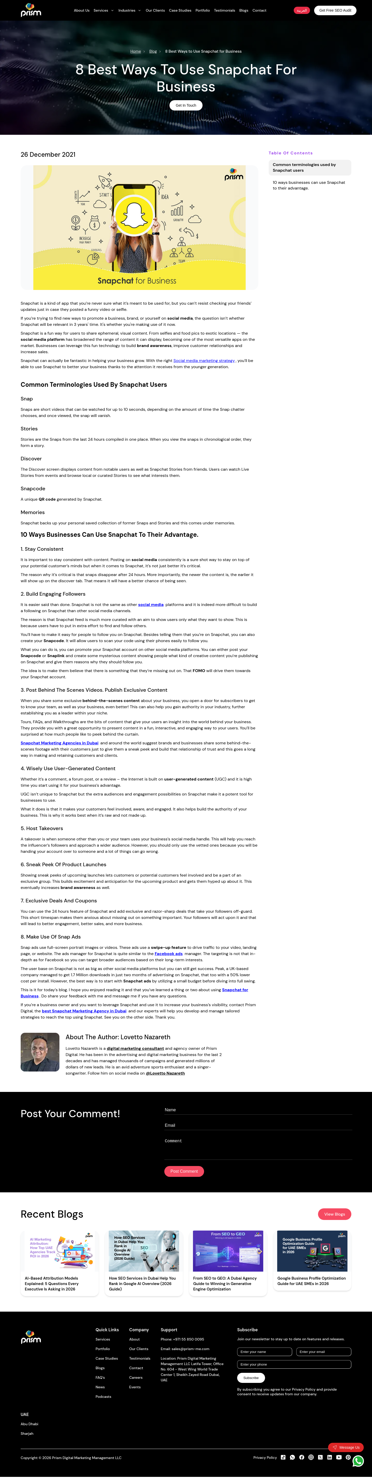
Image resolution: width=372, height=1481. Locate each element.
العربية (302, 10)
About (134, 1343)
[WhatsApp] (358, 1461)
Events (135, 1391)
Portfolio (103, 1353)
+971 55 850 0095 (188, 1343)
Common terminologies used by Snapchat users (304, 167)
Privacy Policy (265, 1461)
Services (103, 1343)
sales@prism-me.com (190, 1353)
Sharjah (27, 1437)
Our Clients (138, 1353)
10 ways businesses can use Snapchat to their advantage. (309, 185)
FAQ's (100, 1381)
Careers (136, 1381)
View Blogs (334, 1218)
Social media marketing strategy (204, 360)
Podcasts (103, 1400)
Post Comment (184, 1175)
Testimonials (139, 1362)
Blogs (100, 1372)
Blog (153, 51)
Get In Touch (186, 105)
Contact (136, 1372)
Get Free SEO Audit (335, 10)
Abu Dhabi (29, 1428)
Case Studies (107, 1362)
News (100, 1391)
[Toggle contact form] (346, 1447)
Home (135, 51)
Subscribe (251, 1382)
